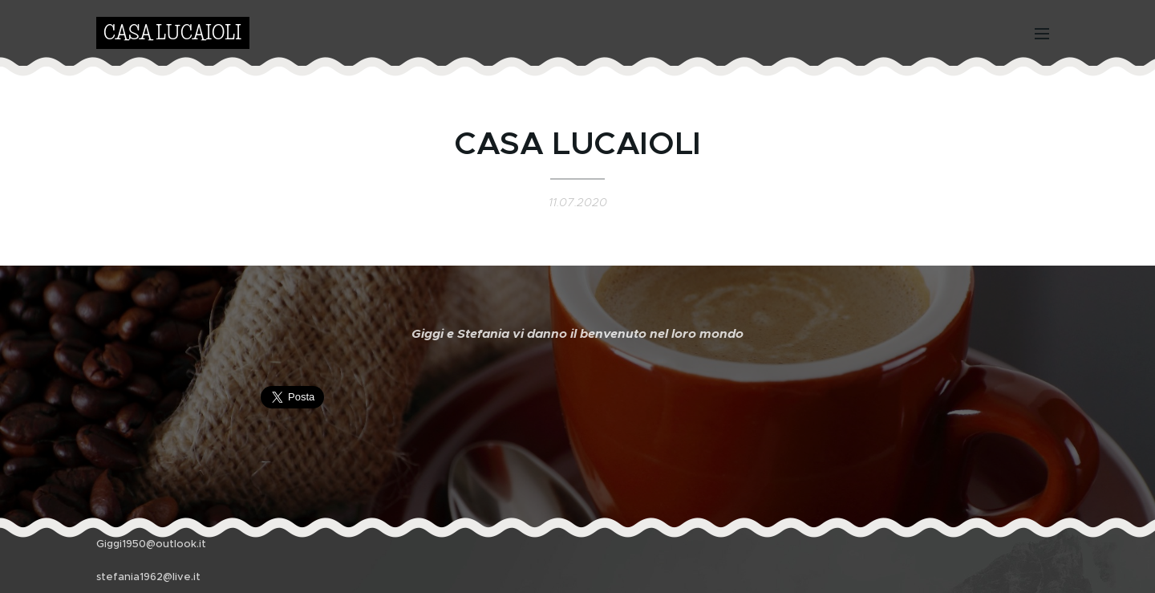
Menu (1042, 34)
